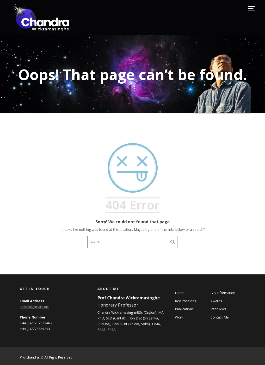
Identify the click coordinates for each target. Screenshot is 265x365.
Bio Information (222, 293)
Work (180, 317)
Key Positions (186, 301)
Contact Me (219, 317)
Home (180, 293)
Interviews (218, 309)
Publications (185, 309)
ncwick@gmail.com (34, 306)
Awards (216, 301)
